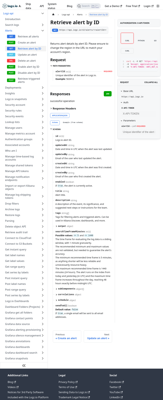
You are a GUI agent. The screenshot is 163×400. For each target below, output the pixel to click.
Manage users (13, 128)
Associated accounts (17, 145)
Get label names (15, 255)
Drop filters (12, 203)
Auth (125, 102)
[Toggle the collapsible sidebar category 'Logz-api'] (42, 13)
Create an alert (27, 42)
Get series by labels (16, 272)
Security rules (13, 110)
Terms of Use (68, 387)
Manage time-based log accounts (19, 158)
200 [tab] (107, 93)
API (42, 6)
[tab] (55, 122)
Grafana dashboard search (21, 352)
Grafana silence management (23, 335)
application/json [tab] (59, 115)
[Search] (88, 6)
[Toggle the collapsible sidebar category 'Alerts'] (42, 30)
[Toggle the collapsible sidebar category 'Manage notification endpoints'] (42, 178)
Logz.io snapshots (16, 99)
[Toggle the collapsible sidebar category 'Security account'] (42, 104)
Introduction (12, 19)
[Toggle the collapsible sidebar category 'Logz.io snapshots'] (42, 99)
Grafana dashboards (17, 347)
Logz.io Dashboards (17, 301)
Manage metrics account (20, 133)
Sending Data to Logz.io (74, 392)
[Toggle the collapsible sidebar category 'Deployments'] (42, 87)
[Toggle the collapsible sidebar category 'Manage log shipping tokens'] (42, 196)
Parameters (129, 120)
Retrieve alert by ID (29, 48)
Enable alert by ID (28, 66)
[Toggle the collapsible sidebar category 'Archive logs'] (42, 209)
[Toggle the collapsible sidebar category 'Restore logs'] (42, 215)
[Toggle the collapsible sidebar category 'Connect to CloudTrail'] (42, 238)
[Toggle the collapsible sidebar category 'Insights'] (42, 93)
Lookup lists (12, 122)
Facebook (117, 382)
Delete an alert (27, 60)
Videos (13, 387)
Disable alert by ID (29, 73)
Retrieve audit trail (16, 232)
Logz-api (8, 13)
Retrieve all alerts (28, 36)
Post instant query (16, 278)
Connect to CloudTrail (18, 238)
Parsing (9, 221)
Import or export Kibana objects (20, 187)
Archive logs (12, 209)
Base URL (128, 91)
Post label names (15, 284)
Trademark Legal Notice (74, 397)
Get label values (14, 261)
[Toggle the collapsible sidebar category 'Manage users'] (42, 127)
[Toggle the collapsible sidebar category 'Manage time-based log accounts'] (42, 158)
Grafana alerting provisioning (23, 330)
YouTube (116, 392)
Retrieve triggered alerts (29, 80)
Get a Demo (113, 6)
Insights (10, 93)
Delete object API (15, 226)
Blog (69, 6)
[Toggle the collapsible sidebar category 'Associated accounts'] (42, 145)
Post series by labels (17, 295)
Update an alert (27, 54)
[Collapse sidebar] (24, 365)
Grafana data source (17, 324)
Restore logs (12, 215)
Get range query (15, 266)
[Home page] (53, 14)
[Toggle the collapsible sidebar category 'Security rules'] (42, 110)
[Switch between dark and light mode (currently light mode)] (157, 6)
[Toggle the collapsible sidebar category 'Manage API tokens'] (42, 171)
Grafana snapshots (16, 358)
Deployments (13, 87)
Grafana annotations (17, 341)
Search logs (12, 25)
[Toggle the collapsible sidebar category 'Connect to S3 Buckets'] (42, 243)
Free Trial (133, 6)
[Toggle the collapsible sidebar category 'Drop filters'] (42, 203)
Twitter (115, 387)
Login (148, 6)
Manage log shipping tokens (18, 196)
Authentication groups (18, 139)
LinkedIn (116, 397)
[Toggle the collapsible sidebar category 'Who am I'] (42, 150)
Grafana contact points (19, 318)
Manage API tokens (17, 171)
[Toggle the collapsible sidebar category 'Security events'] (42, 116)
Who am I (11, 150)
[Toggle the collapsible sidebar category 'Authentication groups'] (42, 139)
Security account (15, 105)
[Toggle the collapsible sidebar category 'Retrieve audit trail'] (42, 232)
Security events (14, 116)
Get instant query (15, 249)
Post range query (15, 289)
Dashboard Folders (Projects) (22, 307)
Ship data (28, 6)
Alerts (8, 30)
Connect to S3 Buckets (18, 243)
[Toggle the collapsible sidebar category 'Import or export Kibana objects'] (42, 187)
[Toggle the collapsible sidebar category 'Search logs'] (42, 24)
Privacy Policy (68, 382)
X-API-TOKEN (127, 108)
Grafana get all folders (18, 312)
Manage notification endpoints (17, 178)
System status (52, 6)
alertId (125, 126)
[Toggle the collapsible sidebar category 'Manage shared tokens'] (42, 165)
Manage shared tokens (19, 165)
